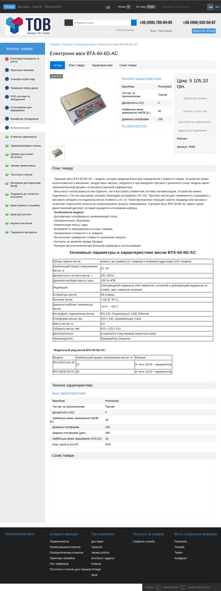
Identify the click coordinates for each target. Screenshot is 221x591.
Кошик (124, 6)
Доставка (23, 6)
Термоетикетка (59, 541)
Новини (96, 563)
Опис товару (77, 65)
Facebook (181, 541)
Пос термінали (59, 563)
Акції (94, 574)
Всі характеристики (134, 125)
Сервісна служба (144, 541)
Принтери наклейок (62, 558)
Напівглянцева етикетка (65, 547)
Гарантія (37, 6)
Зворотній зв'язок (204, 30)
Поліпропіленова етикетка (66, 552)
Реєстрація (165, 30)
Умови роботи (52, 6)
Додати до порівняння (192, 130)
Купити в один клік (195, 111)
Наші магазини (125, 29)
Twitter (179, 552)
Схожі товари (128, 65)
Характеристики (102, 65)
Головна (9, 6)
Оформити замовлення (176, 6)
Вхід (153, 30)
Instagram (181, 558)
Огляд (58, 65)
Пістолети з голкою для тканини (70, 569)
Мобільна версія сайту (19, 533)
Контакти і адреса (102, 558)
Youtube (180, 547)
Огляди (96, 569)
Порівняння (170, 587)
